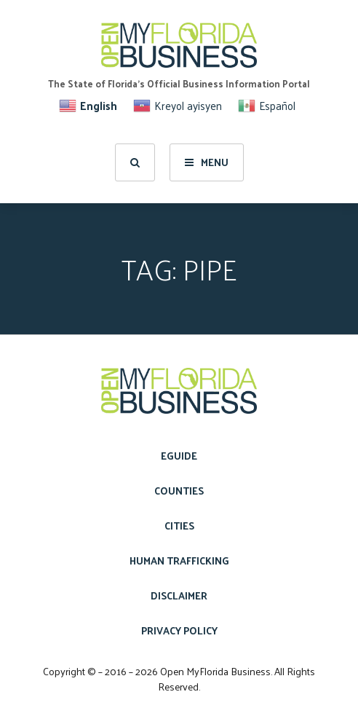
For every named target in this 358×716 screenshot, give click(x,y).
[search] (135, 162)
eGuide (179, 455)
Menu (206, 162)
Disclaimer (179, 595)
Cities (179, 525)
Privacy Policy (179, 630)
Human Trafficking (179, 560)
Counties (179, 490)
